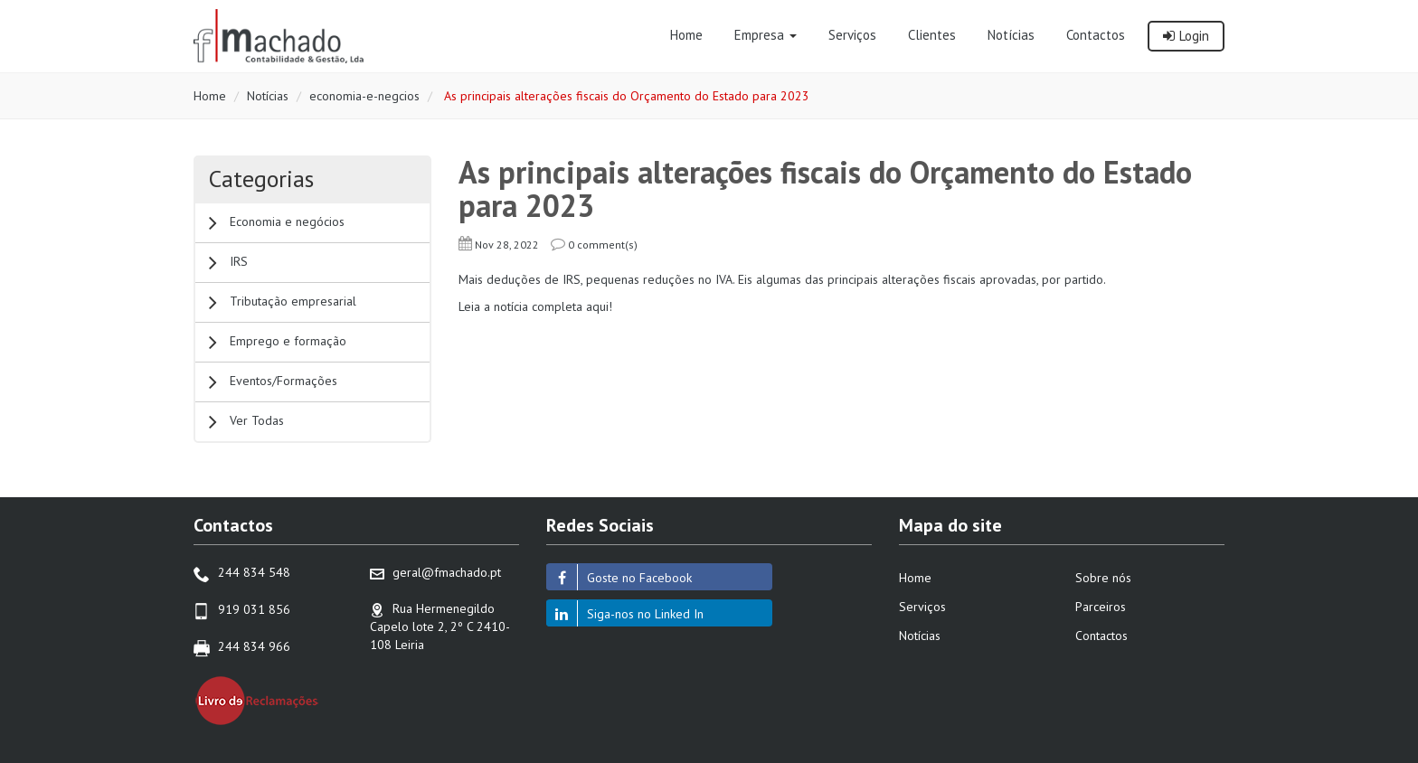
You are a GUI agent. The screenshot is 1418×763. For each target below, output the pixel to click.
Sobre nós (1103, 578)
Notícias (267, 96)
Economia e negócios (277, 223)
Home (210, 96)
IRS (228, 262)
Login (1186, 35)
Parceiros (1100, 606)
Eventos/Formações (273, 382)
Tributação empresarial (282, 302)
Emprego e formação (277, 342)
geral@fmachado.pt (446, 572)
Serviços (922, 606)
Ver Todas (246, 421)
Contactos (1101, 635)
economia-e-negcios (364, 96)
